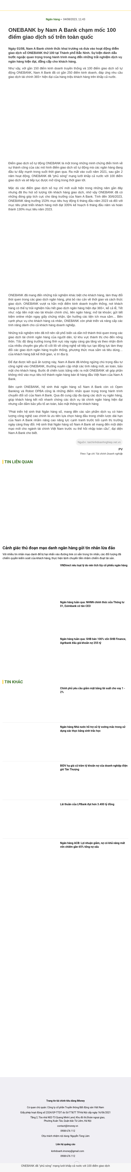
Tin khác (13, 682)
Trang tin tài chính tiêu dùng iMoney (65, 1100)
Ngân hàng (53, 19)
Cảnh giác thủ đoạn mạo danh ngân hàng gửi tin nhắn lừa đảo (59, 548)
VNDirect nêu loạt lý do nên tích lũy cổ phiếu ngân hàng (93, 565)
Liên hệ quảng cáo (65, 1144)
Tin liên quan (18, 461)
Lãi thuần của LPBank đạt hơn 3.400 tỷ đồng (87, 804)
